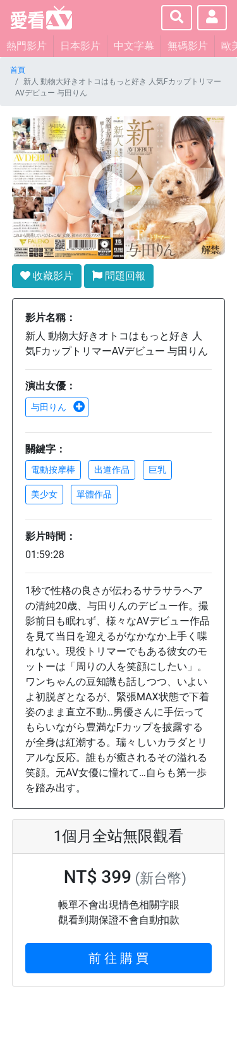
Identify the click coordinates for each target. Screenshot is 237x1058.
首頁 (17, 70)
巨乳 (157, 470)
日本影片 (80, 46)
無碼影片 (187, 46)
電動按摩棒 (53, 470)
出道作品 (112, 470)
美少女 (44, 494)
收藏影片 (46, 276)
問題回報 (118, 276)
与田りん (58, 407)
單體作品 (94, 494)
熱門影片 (26, 46)
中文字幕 (134, 46)
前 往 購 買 (118, 958)
